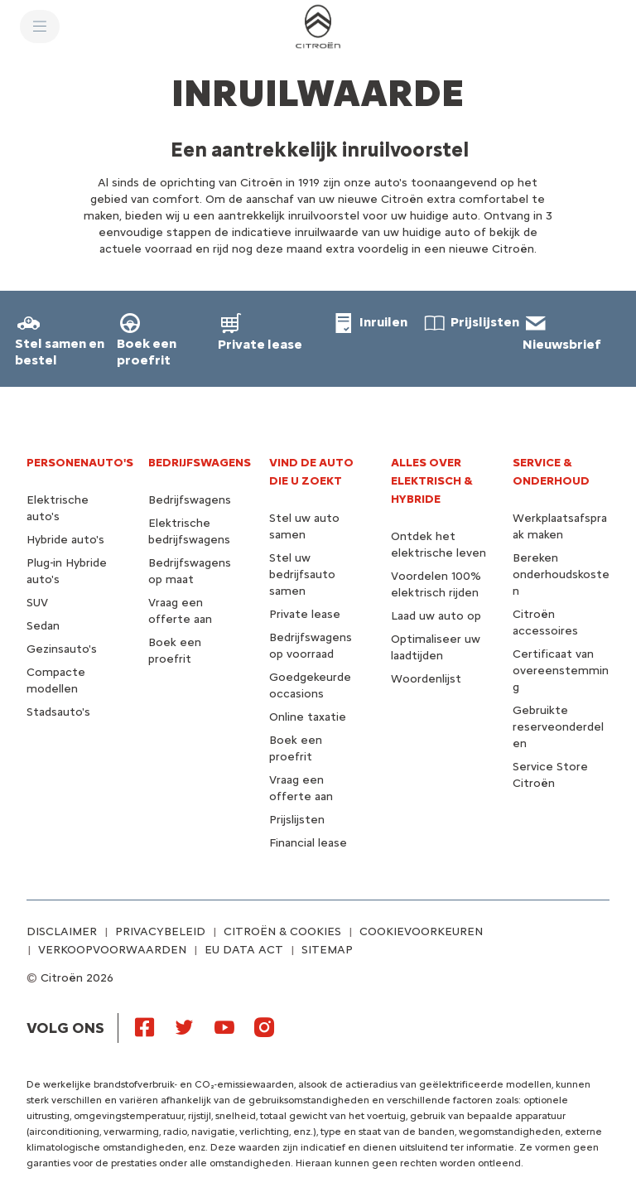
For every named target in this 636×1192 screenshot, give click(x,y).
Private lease (304, 614)
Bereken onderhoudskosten (561, 574)
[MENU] (40, 26)
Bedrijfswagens (189, 500)
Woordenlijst (426, 679)
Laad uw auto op (436, 616)
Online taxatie (307, 717)
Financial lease (308, 843)
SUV (37, 603)
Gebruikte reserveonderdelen (558, 726)
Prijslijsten (297, 820)
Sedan (43, 626)
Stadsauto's (58, 712)
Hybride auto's (65, 540)
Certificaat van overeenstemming (561, 670)
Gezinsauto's (61, 649)
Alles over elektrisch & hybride (432, 481)
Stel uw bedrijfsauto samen (302, 574)
